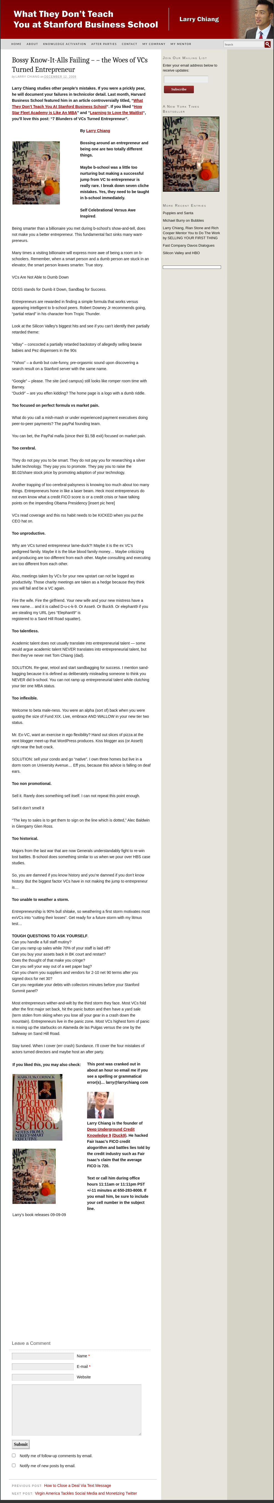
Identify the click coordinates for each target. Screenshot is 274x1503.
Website (84, 1377)
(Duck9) (119, 1135)
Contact (129, 44)
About (32, 44)
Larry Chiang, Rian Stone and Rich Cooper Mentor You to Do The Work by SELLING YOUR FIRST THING (191, 233)
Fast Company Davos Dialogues (188, 245)
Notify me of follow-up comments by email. (56, 1456)
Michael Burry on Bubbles (183, 220)
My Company (154, 44)
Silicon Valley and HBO (181, 253)
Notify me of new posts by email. (48, 1466)
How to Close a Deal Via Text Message (77, 1485)
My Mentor (181, 44)
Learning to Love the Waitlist (116, 112)
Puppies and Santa (178, 213)
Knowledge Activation (64, 44)
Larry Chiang (98, 130)
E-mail (83, 1366)
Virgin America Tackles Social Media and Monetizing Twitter (86, 1493)
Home (16, 44)
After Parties (104, 44)
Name (83, 1356)
